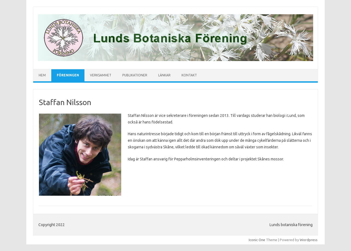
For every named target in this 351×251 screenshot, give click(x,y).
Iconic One (257, 240)
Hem (42, 75)
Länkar (164, 75)
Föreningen (68, 75)
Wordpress (309, 240)
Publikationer (134, 75)
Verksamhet (100, 75)
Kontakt (189, 75)
